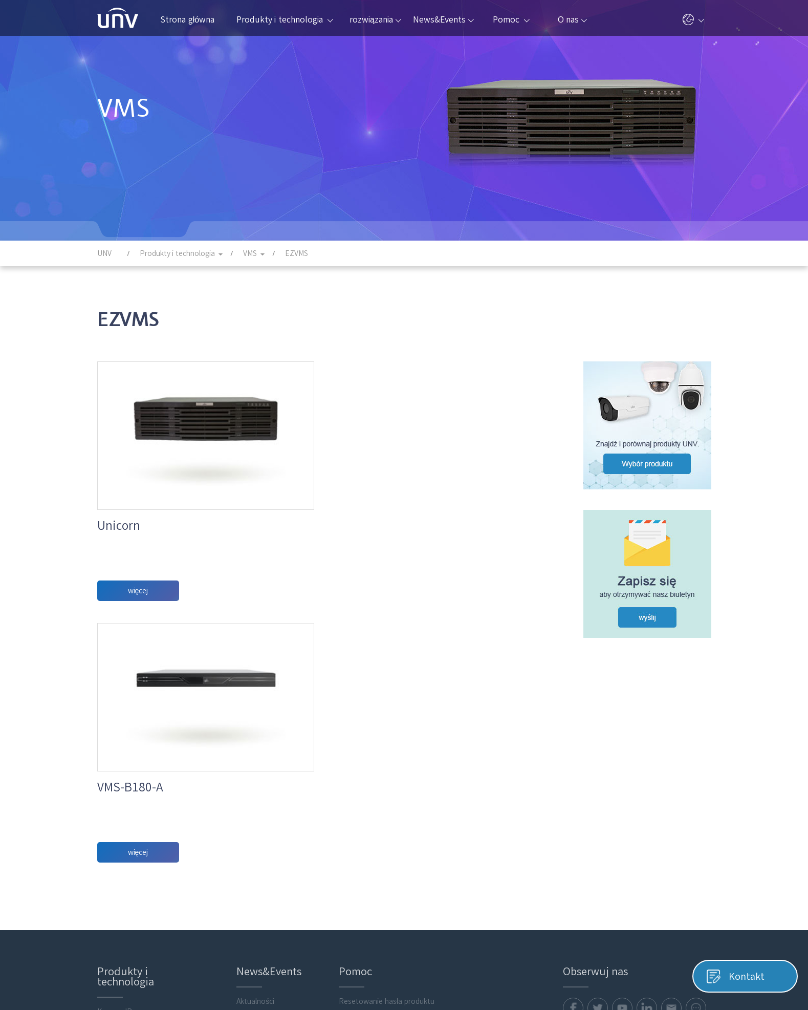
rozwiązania (375, 19)
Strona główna (187, 19)
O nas (572, 19)
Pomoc (511, 19)
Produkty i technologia (284, 19)
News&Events (443, 19)
